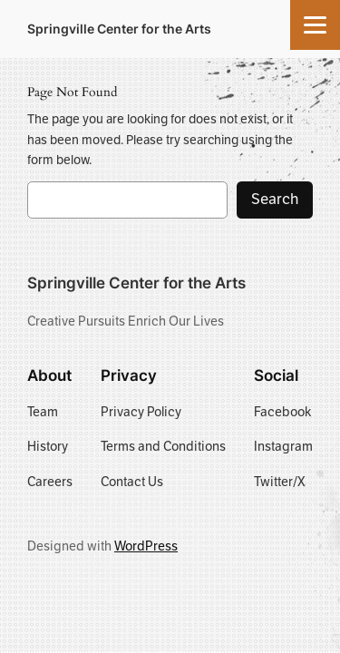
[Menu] (315, 25)
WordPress (146, 546)
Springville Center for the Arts (119, 28)
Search (274, 199)
